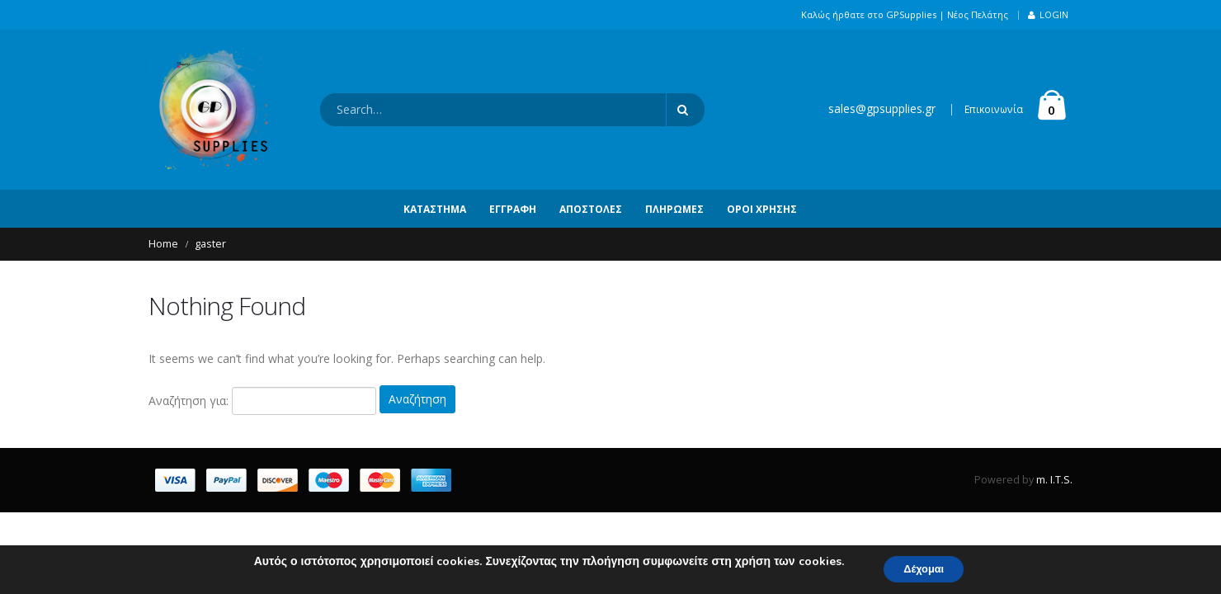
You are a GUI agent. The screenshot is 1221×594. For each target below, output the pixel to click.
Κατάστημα (434, 209)
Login (1048, 14)
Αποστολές (590, 209)
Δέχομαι (924, 568)
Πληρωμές (674, 209)
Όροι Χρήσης (762, 209)
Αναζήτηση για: (188, 399)
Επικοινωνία (993, 109)
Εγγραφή (512, 209)
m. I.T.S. (1054, 478)
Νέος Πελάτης (977, 14)
